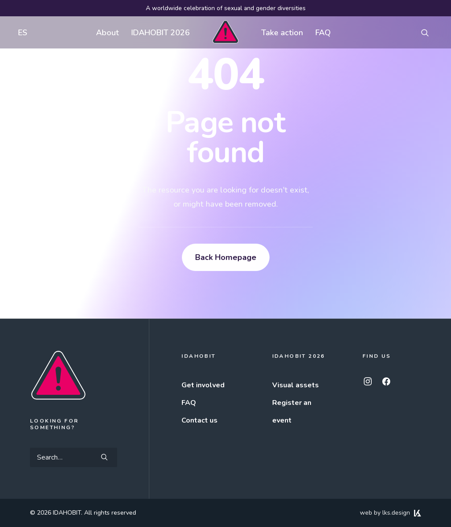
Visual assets (295, 385)
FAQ (323, 32)
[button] (429, 32)
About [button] (107, 32)
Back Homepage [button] (225, 257)
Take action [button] (282, 32)
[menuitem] (20, 32)
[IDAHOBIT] (225, 32)
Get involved (203, 385)
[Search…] (73, 457)
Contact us (199, 420)
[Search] (73, 457)
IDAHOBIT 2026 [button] (160, 32)
